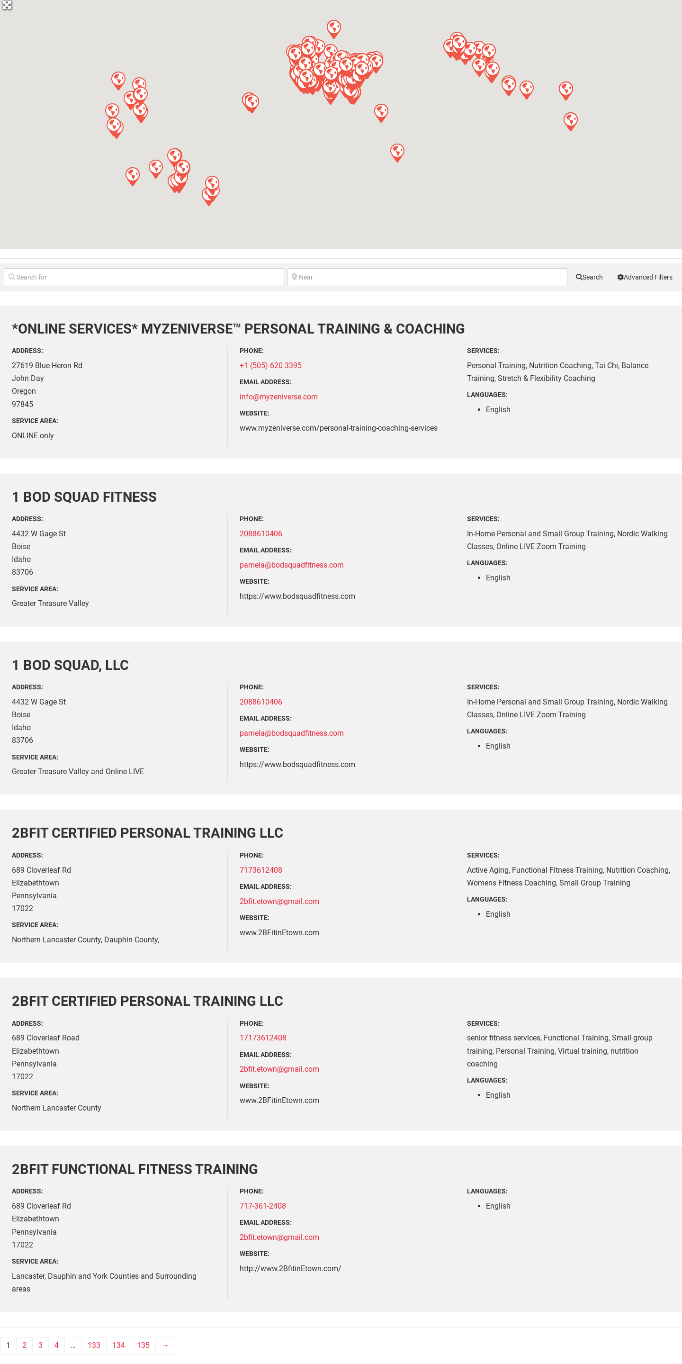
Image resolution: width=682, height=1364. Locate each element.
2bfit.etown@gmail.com (279, 901)
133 (94, 1345)
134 (118, 1345)
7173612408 (261, 870)
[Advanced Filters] (644, 277)
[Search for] (144, 277)
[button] (397, 152)
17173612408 (263, 1037)
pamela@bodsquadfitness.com (292, 564)
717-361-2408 (263, 1205)
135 (143, 1345)
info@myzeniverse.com (279, 396)
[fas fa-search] (589, 277)
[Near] (427, 277)
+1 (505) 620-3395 (271, 365)
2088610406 (261, 533)
